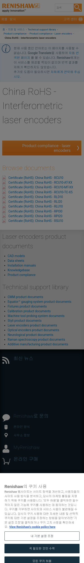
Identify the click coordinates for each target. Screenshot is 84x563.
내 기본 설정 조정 (42, 540)
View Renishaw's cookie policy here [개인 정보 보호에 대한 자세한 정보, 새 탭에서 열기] (32, 531)
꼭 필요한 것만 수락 (42, 553)
